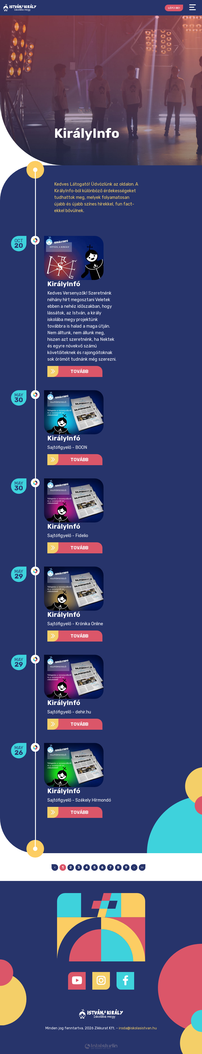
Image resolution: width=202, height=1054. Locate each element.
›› (142, 867)
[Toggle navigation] (192, 7)
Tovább (67, 371)
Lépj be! (174, 7)
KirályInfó (63, 284)
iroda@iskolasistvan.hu (138, 1028)
